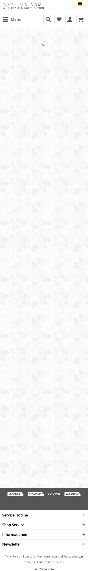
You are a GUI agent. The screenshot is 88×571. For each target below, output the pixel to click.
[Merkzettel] (58, 19)
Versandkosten (73, 556)
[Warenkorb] (80, 19)
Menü (12, 19)
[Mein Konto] (69, 19)
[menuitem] (12, 19)
